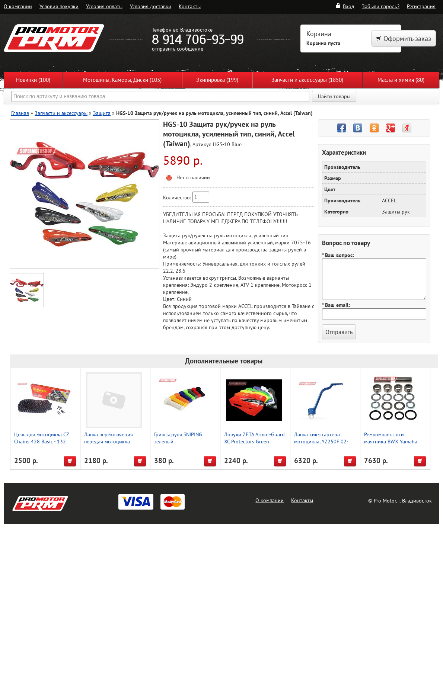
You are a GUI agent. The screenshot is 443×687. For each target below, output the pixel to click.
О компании (18, 6)
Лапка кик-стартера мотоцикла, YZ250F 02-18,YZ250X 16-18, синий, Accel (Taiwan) (323, 445)
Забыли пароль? (380, 6)
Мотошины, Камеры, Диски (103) (122, 79)
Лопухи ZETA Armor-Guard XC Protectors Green (254, 438)
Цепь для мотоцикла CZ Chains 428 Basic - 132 (41, 438)
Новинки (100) (33, 79)
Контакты (190, 6)
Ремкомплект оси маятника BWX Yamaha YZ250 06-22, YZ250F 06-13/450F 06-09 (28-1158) (393, 445)
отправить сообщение (177, 48)
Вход (344, 6)
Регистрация (421, 6)
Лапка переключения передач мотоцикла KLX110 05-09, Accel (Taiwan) (108, 445)
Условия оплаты (104, 6)
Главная (20, 112)
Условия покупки (59, 6)
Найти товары (334, 96)
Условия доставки (150, 6)
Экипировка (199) (217, 79)
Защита (102, 112)
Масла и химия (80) (400, 79)
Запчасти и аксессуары (61, 112)
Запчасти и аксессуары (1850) (307, 79)
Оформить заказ (403, 38)
